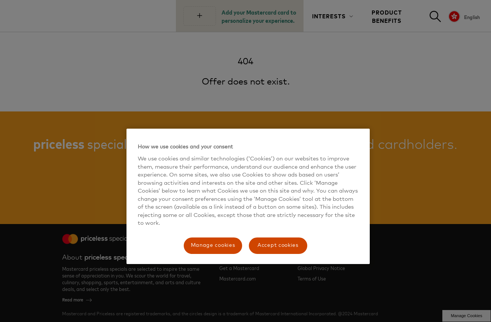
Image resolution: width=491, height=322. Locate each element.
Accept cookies (278, 245)
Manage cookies (213, 245)
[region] (248, 196)
